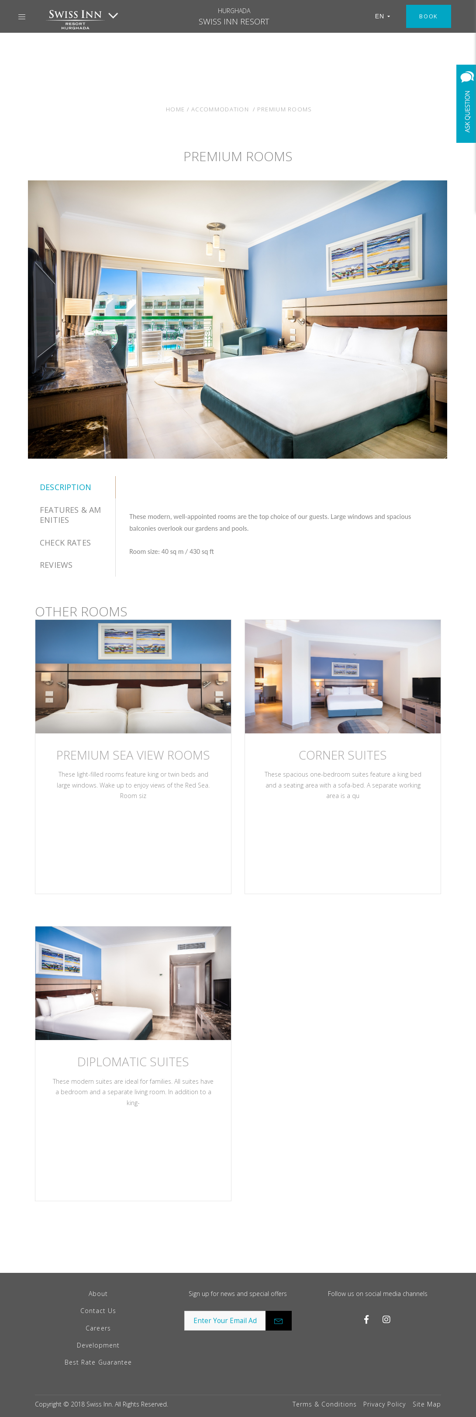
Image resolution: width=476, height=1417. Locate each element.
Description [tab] (65, 487)
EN (382, 16)
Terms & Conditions (325, 1404)
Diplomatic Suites (133, 1062)
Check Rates (65, 542)
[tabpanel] (282, 534)
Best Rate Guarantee (98, 1362)
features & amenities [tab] (70, 515)
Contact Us (98, 1310)
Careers (98, 1328)
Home (175, 109)
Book (428, 16)
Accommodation (220, 109)
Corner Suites (343, 755)
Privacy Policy (384, 1404)
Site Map (427, 1404)
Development (98, 1345)
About (98, 1293)
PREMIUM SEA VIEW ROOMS (133, 755)
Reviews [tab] (56, 565)
